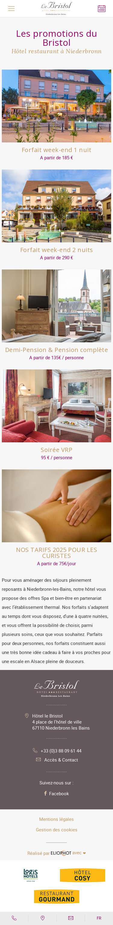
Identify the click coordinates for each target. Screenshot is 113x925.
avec (56, 852)
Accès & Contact (56, 760)
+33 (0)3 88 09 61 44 (56, 751)
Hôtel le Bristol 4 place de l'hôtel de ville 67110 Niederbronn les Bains (61, 722)
